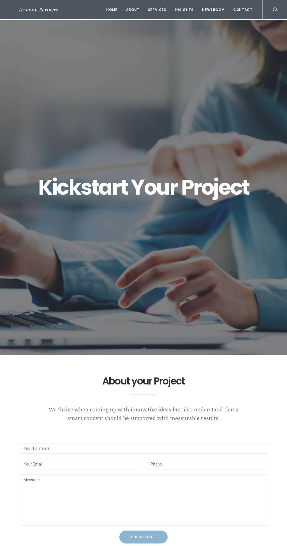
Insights (184, 9)
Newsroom (213, 9)
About (132, 9)
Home (111, 9)
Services (157, 9)
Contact (242, 9)
